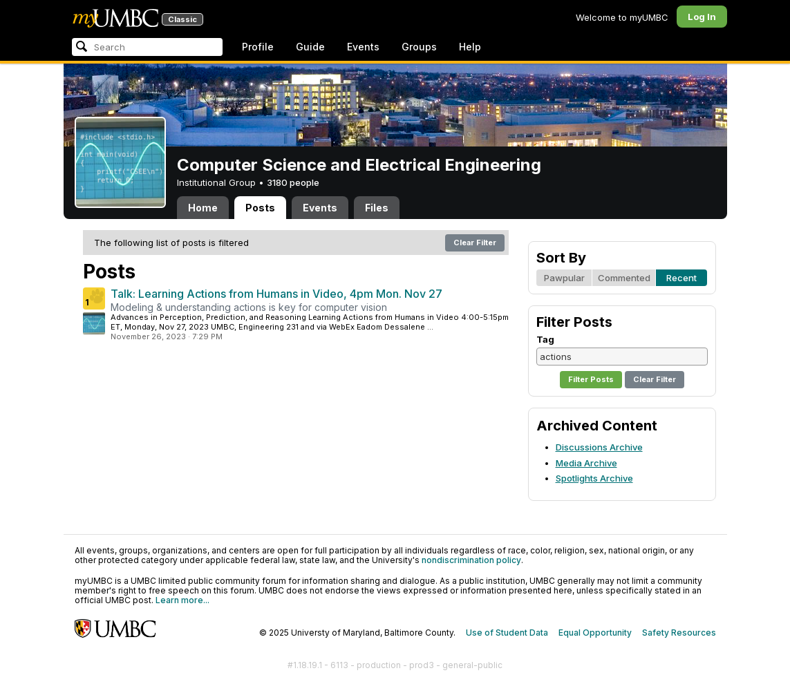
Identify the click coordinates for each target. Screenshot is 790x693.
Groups (419, 47)
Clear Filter (474, 242)
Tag (545, 339)
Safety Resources (679, 632)
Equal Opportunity (595, 632)
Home (203, 207)
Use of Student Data (507, 632)
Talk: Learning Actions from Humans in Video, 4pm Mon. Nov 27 (276, 294)
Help (470, 47)
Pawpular (564, 277)
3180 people (293, 182)
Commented (624, 277)
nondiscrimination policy (471, 560)
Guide (310, 47)
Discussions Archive (599, 447)
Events (363, 47)
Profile (258, 47)
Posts (260, 207)
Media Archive (586, 462)
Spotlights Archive (594, 478)
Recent (681, 277)
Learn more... (182, 600)
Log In (702, 16)
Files (376, 207)
